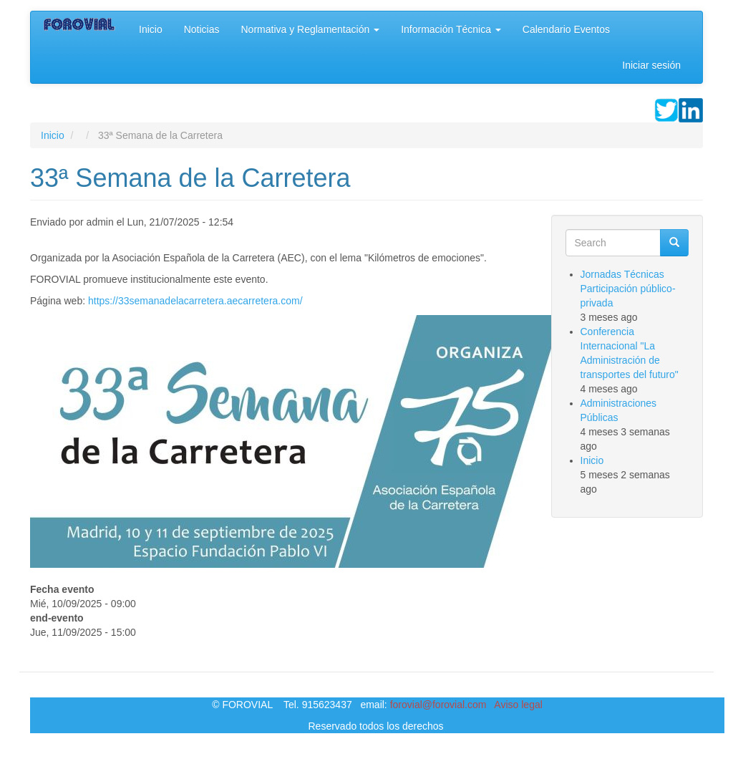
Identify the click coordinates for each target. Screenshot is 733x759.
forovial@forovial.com (438, 704)
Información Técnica (451, 29)
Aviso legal (518, 704)
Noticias (202, 29)
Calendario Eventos (566, 29)
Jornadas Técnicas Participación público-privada (628, 289)
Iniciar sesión (651, 65)
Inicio (150, 29)
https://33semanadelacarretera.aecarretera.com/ (195, 300)
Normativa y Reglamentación (310, 29)
